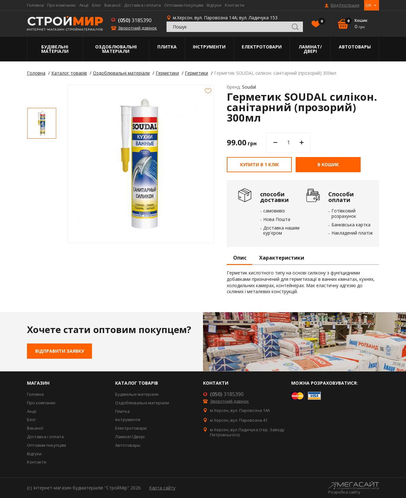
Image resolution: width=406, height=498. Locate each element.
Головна (35, 5)
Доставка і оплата (142, 5)
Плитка (167, 47)
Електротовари (262, 47)
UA (368, 5)
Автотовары (355, 47)
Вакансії (112, 5)
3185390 (135, 20)
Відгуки (214, 5)
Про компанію (61, 5)
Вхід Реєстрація (345, 5)
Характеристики (281, 258)
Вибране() (320, 22)
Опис (239, 258)
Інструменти (209, 47)
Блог (96, 5)
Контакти (234, 5)
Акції (83, 5)
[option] (41, 123)
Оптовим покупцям (183, 5)
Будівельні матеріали (55, 49)
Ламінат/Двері (310, 49)
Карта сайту (162, 488)
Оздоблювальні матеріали (116, 49)
